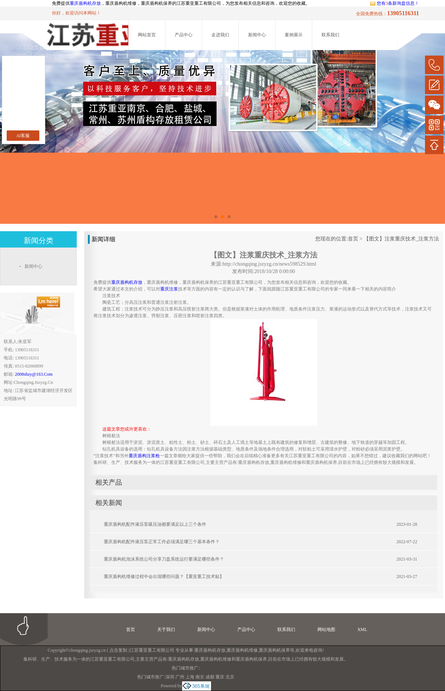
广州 (179, 677)
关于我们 (166, 629)
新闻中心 (257, 34)
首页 (353, 239)
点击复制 (118, 650)
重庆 (219, 677)
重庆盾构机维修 (242, 650)
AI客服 (23, 135)
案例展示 (294, 34)
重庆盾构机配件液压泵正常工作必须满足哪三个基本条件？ (162, 541)
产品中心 (183, 34)
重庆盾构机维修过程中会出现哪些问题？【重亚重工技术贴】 (164, 576)
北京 (229, 677)
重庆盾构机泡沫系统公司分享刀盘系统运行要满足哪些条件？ (164, 559)
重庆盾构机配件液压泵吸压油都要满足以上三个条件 (155, 524)
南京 (199, 677)
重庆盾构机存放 (85, 3)
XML (362, 629)
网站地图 (326, 629)
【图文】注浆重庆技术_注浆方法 (401, 239)
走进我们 (220, 34)
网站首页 (147, 34)
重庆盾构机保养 (274, 650)
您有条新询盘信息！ (394, 3)
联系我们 (330, 34)
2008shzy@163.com (33, 374)
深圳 (169, 677)
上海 (189, 677)
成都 (209, 677)
